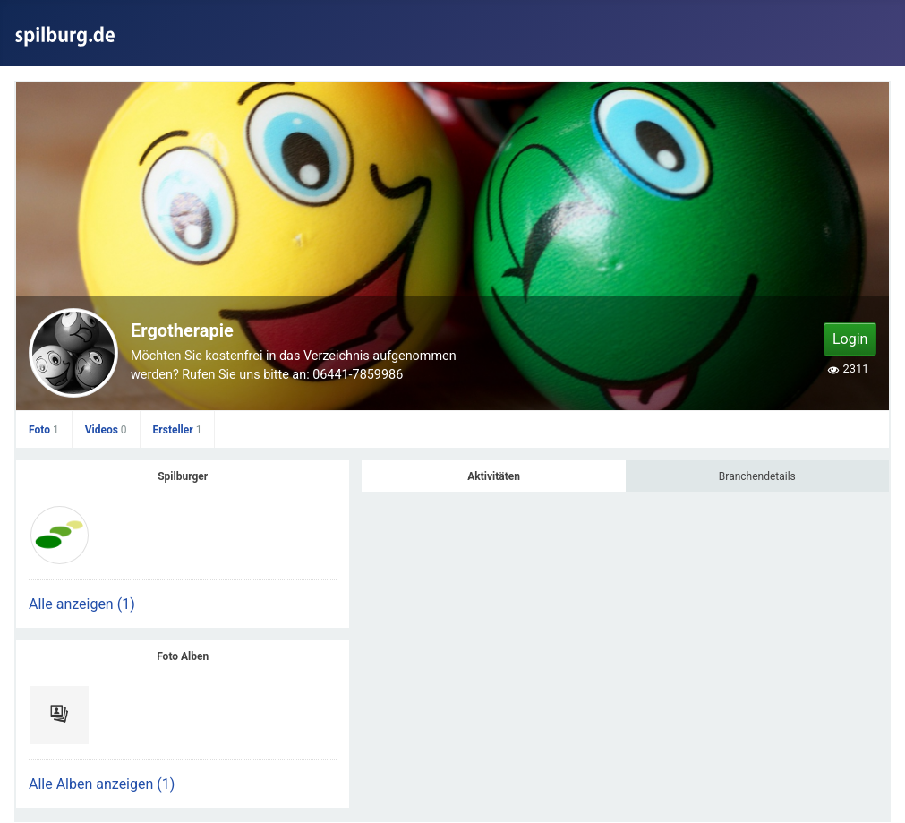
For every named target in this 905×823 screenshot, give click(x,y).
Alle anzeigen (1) (82, 604)
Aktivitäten (493, 476)
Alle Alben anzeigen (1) (102, 784)
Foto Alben (183, 656)
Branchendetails (757, 476)
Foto (44, 430)
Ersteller (177, 430)
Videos (106, 430)
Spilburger (183, 476)
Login (849, 338)
